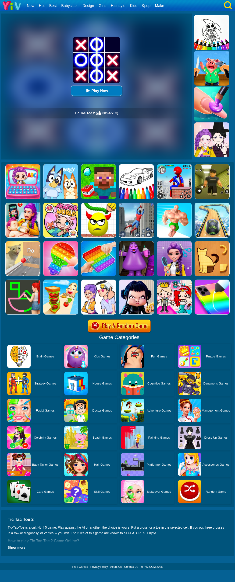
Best (53, 6)
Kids (133, 6)
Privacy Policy (99, 566)
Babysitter (69, 6)
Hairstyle (118, 6)
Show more (16, 547)
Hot (42, 6)
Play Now (96, 91)
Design (88, 6)
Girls (102, 6)
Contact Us (131, 566)
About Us (116, 566)
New (30, 6)
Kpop (146, 6)
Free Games (80, 566)
